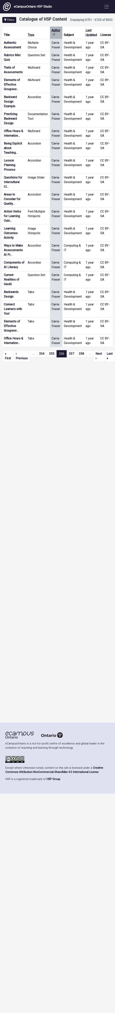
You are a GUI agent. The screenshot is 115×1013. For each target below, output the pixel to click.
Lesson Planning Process (9, 165)
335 (51, 354)
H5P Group (53, 779)
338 (81, 354)
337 (71, 354)
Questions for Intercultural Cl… (13, 182)
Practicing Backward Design (10, 118)
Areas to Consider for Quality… (12, 199)
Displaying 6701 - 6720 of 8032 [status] (91, 20)
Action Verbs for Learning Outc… (12, 216)
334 (41, 354)
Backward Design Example (10, 101)
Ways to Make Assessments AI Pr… (13, 250)
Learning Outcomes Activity (11, 233)
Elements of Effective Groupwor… (12, 84)
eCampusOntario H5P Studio (27, 6)
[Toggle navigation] (106, 7)
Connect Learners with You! (13, 309)
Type (31, 35)
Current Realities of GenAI (11, 279)
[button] (9, 20)
